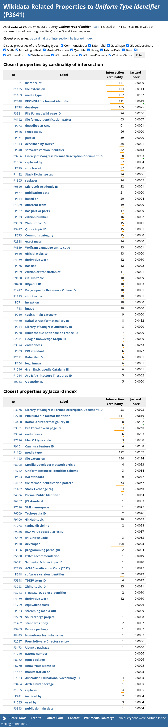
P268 (18, 333)
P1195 (17, 89)
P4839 (17, 247)
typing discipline (37, 526)
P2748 (17, 101)
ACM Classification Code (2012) (47, 568)
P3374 (17, 345)
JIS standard (34, 501)
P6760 (17, 666)
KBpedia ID (33, 284)
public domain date (39, 708)
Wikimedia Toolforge (99, 718)
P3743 (17, 593)
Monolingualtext (30, 50)
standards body (36, 623)
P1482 (17, 174)
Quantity (79, 50)
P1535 (17, 702)
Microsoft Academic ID (41, 187)
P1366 (17, 162)
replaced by (33, 162)
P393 (18, 217)
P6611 (17, 562)
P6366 (17, 187)
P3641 (96, 27)
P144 (18, 199)
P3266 (17, 156)
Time (129, 50)
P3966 (17, 550)
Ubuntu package (37, 647)
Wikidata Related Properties (44, 7)
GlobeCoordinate (141, 45)
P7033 (17, 678)
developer (32, 107)
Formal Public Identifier (42, 495)
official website (36, 254)
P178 (18, 107)
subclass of (33, 168)
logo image (33, 363)
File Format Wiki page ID (43, 113)
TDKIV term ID (35, 580)
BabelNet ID (34, 357)
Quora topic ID (35, 229)
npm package (35, 660)
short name (33, 296)
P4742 (17, 471)
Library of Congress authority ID (48, 327)
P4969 (17, 260)
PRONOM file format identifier (47, 101)
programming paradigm (42, 550)
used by (31, 702)
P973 (18, 126)
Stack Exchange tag (39, 174)
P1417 (17, 290)
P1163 (17, 95)
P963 (18, 611)
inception (32, 302)
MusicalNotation (57, 50)
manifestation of (37, 672)
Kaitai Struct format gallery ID (47, 321)
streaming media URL (41, 611)
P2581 (17, 357)
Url (139, 50)
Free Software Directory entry (47, 641)
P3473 (17, 647)
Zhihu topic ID (35, 223)
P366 (18, 266)
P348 (18, 150)
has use (30, 266)
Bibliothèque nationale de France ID (51, 333)
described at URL (37, 126)
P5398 (17, 580)
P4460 (17, 321)
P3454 (17, 684)
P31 (19, 83)
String (95, 50)
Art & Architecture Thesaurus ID (48, 375)
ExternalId (99, 45)
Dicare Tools (17, 718)
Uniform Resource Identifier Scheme (51, 471)
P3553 (17, 223)
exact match (34, 241)
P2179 (17, 568)
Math (10, 50)
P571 (18, 302)
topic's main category (41, 315)
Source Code (55, 718)
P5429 (17, 538)
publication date (37, 193)
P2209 (17, 617)
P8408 (17, 284)
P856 (18, 254)
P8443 (17, 635)
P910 (18, 315)
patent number (36, 654)
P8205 (17, 465)
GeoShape (118, 45)
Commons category (39, 235)
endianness (33, 345)
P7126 (17, 440)
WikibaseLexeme (66, 55)
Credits (36, 718)
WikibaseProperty (95, 55)
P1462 (17, 623)
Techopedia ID (35, 513)
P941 (18, 696)
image (29, 308)
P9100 (17, 278)
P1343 (17, 144)
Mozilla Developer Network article (50, 465)
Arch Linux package (39, 684)
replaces (31, 180)
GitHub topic (34, 278)
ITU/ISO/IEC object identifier (45, 593)
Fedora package (36, 629)
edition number (36, 217)
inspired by (33, 696)
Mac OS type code (38, 440)
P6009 (17, 513)
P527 (18, 211)
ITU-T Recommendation (42, 556)
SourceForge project (40, 617)
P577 (18, 193)
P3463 (17, 629)
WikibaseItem (40, 55)
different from (35, 205)
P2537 (17, 641)
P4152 (17, 119)
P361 (18, 138)
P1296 (17, 369)
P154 (18, 363)
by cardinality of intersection (49, 38)
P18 (19, 308)
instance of (33, 83)
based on (31, 199)
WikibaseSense (122, 55)
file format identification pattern (49, 119)
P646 (18, 132)
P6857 (17, 501)
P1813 (17, 296)
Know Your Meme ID (40, 666)
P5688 (17, 556)
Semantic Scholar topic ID (44, 562)
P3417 (17, 229)
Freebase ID (33, 132)
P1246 (17, 654)
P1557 (17, 672)
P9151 (17, 446)
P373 (18, 235)
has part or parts (37, 211)
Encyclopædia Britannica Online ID (50, 290)
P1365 (17, 180)
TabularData (112, 50)
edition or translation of (42, 272)
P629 (18, 272)
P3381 (17, 113)
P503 (18, 351)
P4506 (17, 495)
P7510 (17, 507)
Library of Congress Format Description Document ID (64, 156)
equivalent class (37, 605)
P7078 (17, 526)
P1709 (17, 605)
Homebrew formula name (44, 635)
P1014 (17, 375)
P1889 (17, 205)
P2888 (17, 241)
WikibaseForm (16, 55)
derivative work (36, 260)
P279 (18, 168)
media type (33, 95)
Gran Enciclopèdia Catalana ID (47, 369)
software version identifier (44, 150)
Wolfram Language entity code (47, 247)
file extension (35, 89)
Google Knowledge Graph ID (45, 339)
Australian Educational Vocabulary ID (52, 678)
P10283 (17, 382)
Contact (74, 718)
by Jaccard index (81, 38)
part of (30, 138)
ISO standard (34, 351)
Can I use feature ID (39, 446)
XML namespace (37, 507)
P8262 (17, 660)
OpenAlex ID (34, 382)
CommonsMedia (75, 45)
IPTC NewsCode (36, 538)
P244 (18, 327)
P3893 (17, 708)
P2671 (17, 339)
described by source (39, 144)
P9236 (17, 532)
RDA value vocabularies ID (44, 532)
